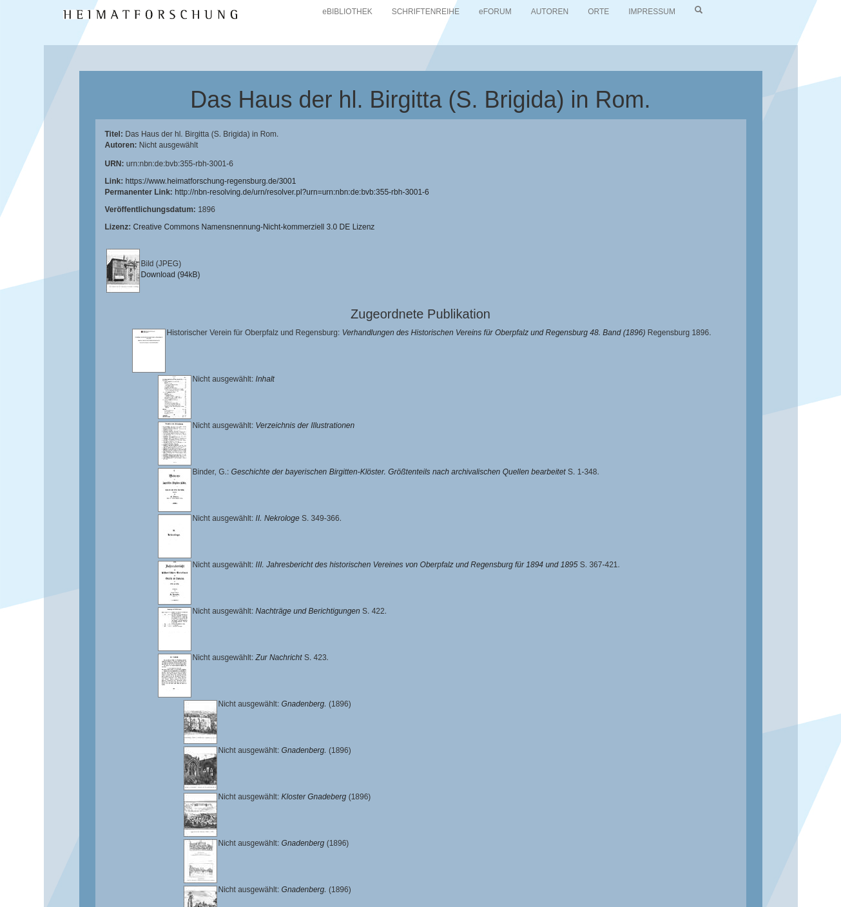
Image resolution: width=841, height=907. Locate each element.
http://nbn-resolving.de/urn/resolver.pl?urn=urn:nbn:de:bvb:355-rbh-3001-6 (302, 192)
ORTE (598, 11)
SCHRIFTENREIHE (425, 11)
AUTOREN (549, 11)
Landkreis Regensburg (223, 868)
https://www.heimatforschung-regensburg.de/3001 (211, 181)
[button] (4, 902)
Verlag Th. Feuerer (541, 868)
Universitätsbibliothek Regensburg (369, 859)
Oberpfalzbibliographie (126, 879)
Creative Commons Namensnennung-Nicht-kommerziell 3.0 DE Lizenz (254, 226)
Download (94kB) (170, 274)
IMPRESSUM (651, 11)
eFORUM (495, 11)
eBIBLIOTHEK (347, 11)
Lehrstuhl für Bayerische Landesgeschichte (522, 859)
